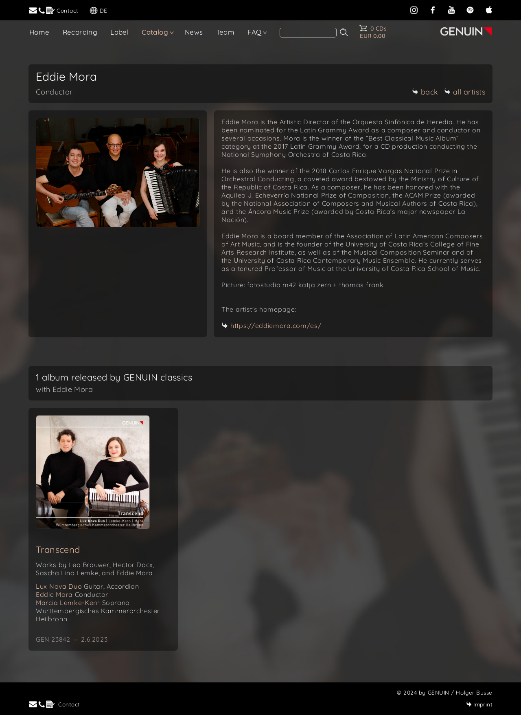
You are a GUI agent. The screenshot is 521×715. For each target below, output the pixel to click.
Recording (80, 32)
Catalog (155, 32)
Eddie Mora (72, 594)
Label (119, 32)
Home (39, 32)
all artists (465, 92)
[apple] (489, 9)
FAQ (254, 32)
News (194, 32)
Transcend (58, 549)
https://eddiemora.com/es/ (276, 325)
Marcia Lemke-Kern (83, 602)
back (425, 92)
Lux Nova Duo (87, 586)
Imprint (479, 704)
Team (225, 32)
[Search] (308, 32)
